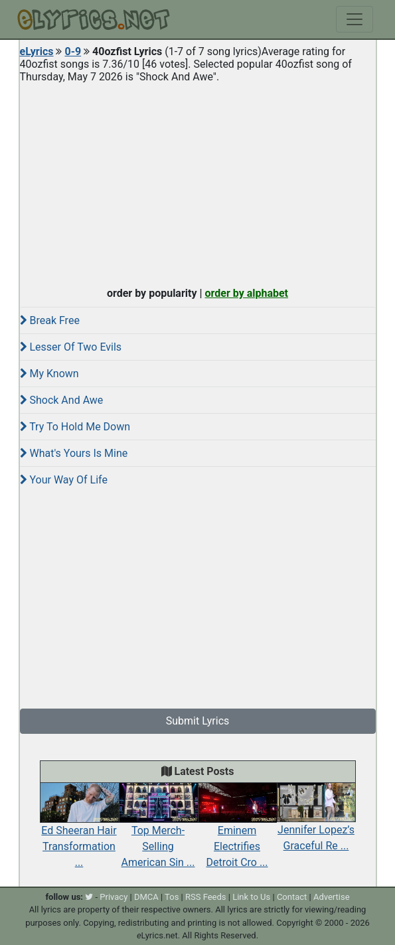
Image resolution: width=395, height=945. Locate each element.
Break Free (50, 320)
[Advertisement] (198, 182)
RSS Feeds (205, 897)
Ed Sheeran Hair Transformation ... (79, 831)
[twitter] (89, 897)
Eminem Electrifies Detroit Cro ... (237, 831)
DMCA (146, 897)
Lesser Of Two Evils (71, 347)
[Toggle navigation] (354, 19)
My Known (49, 373)
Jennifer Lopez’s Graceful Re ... (316, 823)
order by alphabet (246, 293)
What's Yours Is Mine (74, 453)
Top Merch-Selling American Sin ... (158, 831)
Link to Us (251, 897)
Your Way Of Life (64, 479)
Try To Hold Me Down (75, 426)
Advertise (331, 897)
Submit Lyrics (198, 721)
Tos (172, 897)
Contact (292, 897)
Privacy (113, 897)
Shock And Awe (62, 400)
